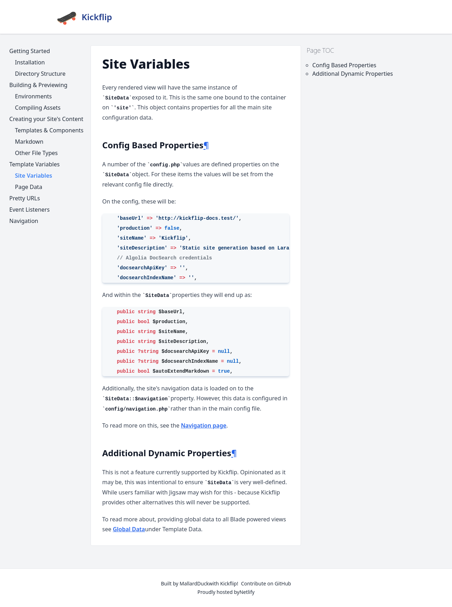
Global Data (129, 529)
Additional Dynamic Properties (352, 74)
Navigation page (203, 425)
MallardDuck (194, 583)
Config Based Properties (344, 65)
